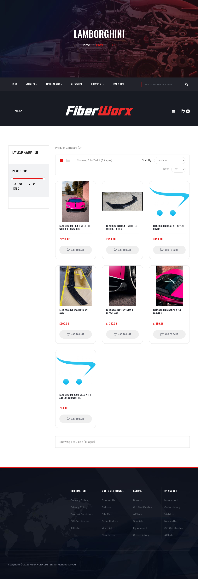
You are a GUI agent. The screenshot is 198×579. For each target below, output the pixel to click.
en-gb (20, 111)
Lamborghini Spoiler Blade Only (73, 312)
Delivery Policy (79, 500)
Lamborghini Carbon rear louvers (167, 312)
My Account (140, 528)
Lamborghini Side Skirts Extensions (119, 312)
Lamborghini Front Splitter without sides (121, 227)
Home (86, 45)
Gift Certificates (80, 521)
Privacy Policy (79, 507)
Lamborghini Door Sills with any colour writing (75, 396)
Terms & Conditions (82, 514)
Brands (137, 500)
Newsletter (108, 535)
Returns (106, 507)
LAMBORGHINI (106, 45)
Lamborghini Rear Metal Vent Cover (169, 227)
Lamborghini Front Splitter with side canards (74, 227)
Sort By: (147, 160)
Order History (110, 521)
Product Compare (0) (68, 148)
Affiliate (75, 528)
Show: (165, 169)
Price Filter (19, 171)
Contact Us (108, 500)
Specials (138, 521)
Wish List (107, 528)
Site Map (107, 514)
